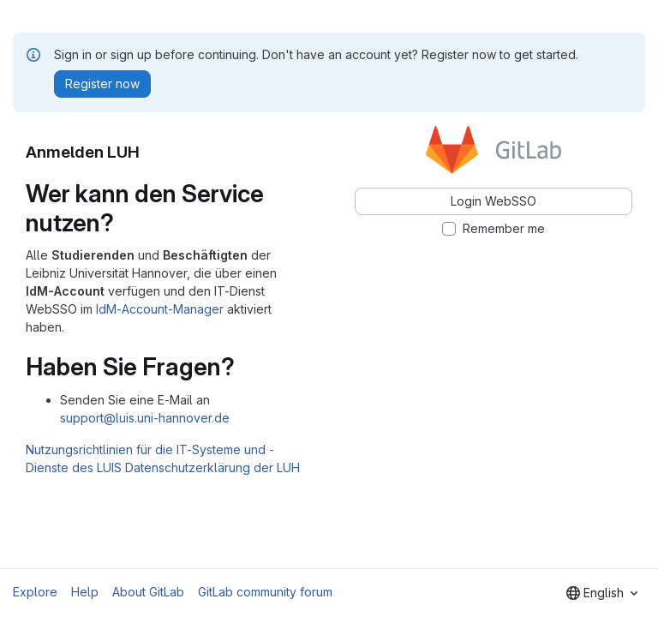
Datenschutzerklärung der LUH (212, 467)
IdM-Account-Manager (160, 309)
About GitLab (148, 591)
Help (85, 591)
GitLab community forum (265, 591)
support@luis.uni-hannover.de (145, 417)
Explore (35, 591)
